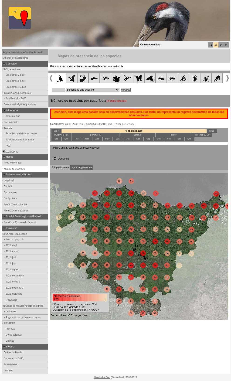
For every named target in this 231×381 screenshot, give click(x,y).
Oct (159, 139)
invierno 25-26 (202, 135)
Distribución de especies (16, 93)
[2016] (118, 124)
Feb (77, 139)
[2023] (68, 124)
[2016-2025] (128, 124)
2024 (56, 131)
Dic (56, 139)
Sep (148, 139)
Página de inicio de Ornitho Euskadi (23, 52)
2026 (211, 131)
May (107, 139)
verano (137, 135)
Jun (118, 139)
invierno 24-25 (61, 135)
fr (226, 45)
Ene (66, 139)
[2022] (75, 124)
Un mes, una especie (14, 234)
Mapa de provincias (81, 167)
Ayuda (7, 128)
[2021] (82, 124)
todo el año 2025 (134, 131)
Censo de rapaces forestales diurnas (22, 306)
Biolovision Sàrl (102, 377)
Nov (169, 139)
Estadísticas (10, 151)
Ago (138, 139)
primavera (95, 135)
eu (210, 45)
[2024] (60, 124)
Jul (127, 139)
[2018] (104, 124)
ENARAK (8, 323)
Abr (97, 139)
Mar (87, 139)
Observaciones (11, 69)
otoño (174, 135)
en (221, 45)
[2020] (89, 124)
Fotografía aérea (60, 167)
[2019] (96, 124)
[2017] (111, 124)
